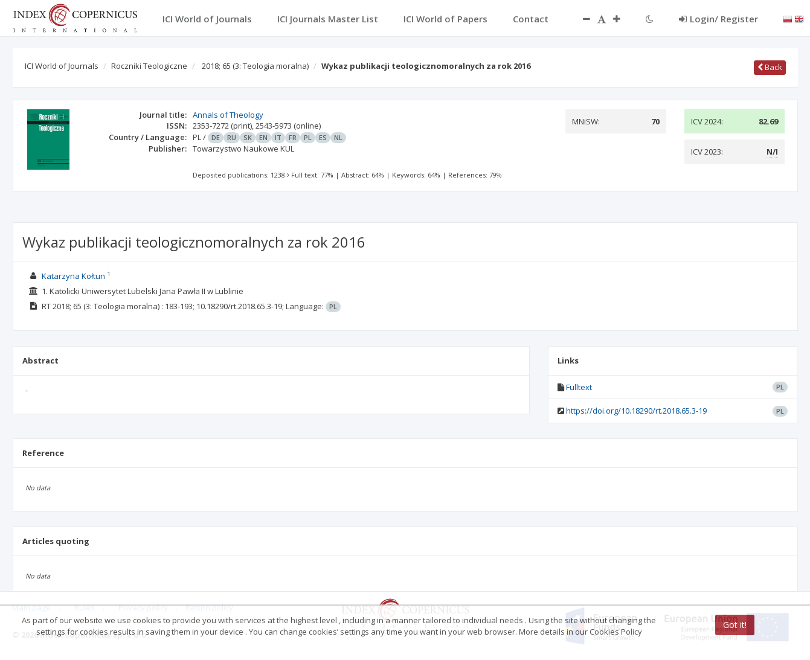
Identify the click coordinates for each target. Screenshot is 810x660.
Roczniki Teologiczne (149, 65)
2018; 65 (255, 65)
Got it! (735, 624)
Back (769, 67)
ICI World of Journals (61, 65)
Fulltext (579, 387)
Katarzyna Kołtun (73, 276)
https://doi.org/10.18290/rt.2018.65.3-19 (636, 410)
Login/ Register (718, 19)
